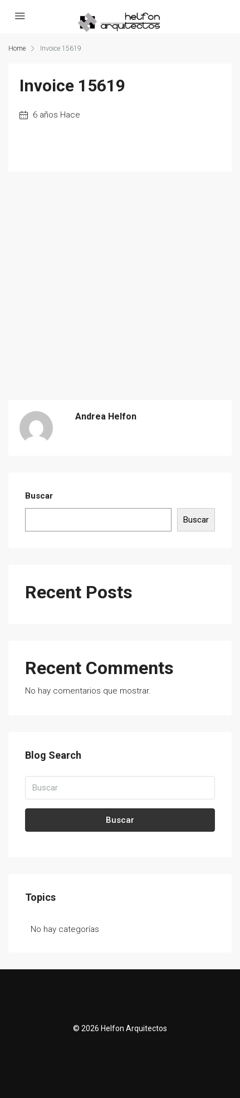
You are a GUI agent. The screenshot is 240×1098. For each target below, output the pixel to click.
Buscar (39, 496)
